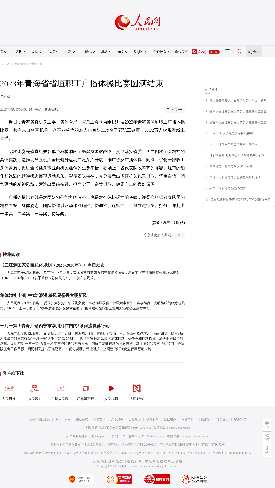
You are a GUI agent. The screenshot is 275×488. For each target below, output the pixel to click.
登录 (256, 51)
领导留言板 (85, 391)
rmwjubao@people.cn (195, 436)
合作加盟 (135, 419)
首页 (3, 51)
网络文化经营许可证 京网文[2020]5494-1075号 (106, 453)
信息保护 (223, 419)
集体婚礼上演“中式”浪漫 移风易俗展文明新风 (43, 295)
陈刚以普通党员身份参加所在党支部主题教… (239, 111)
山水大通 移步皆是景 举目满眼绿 (231, 133)
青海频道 (20, 64)
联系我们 (240, 419)
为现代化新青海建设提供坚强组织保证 (235, 177)
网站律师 (205, 419)
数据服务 (170, 419)
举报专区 (181, 51)
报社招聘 (82, 419)
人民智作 (136, 391)
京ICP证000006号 (198, 453)
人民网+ (34, 391)
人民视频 (111, 391)
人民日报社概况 (39, 419)
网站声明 (188, 419)
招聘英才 (99, 419)
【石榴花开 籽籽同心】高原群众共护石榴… (238, 155)
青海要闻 (37, 64)
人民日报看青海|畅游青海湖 (227, 188)
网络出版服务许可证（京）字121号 (162, 453)
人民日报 (8, 391)
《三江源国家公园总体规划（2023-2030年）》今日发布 (52, 265)
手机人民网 (60, 391)
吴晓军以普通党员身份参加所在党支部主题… (239, 122)
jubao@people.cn (179, 427)
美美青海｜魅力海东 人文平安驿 (230, 166)
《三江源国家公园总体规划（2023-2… (234, 144)
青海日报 (51, 109)
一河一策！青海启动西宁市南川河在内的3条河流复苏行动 (55, 325)
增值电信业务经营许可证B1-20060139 (131, 444)
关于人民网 (62, 419)
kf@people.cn (98, 436)
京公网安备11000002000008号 (231, 453)
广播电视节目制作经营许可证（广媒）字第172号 (192, 444)
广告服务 (117, 419)
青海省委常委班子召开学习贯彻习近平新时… (239, 100)
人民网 (5, 64)
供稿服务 (152, 419)
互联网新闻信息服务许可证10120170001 (76, 444)
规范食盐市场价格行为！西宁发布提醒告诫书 (240, 199)
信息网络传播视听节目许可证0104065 (48, 453)
